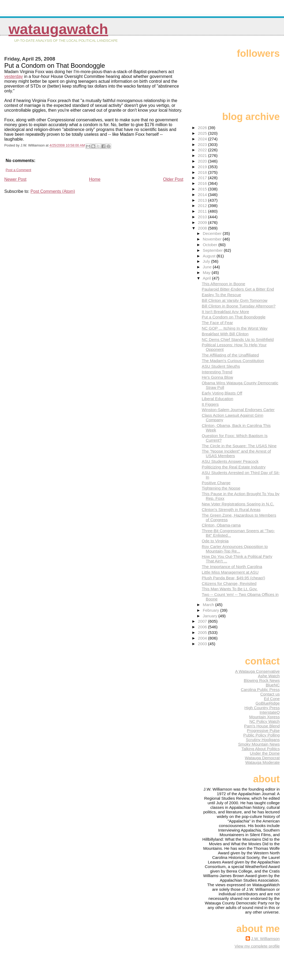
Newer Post (15, 179)
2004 (203, 638)
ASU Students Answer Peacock (230, 461)
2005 (203, 632)
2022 (203, 150)
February (211, 610)
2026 (203, 127)
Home (94, 179)
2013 (203, 200)
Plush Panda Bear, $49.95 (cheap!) (233, 578)
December (213, 233)
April (207, 278)
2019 (203, 166)
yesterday (13, 76)
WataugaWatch (58, 29)
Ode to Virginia (215, 541)
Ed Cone (272, 698)
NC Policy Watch (264, 721)
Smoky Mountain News (259, 744)
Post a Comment (18, 170)
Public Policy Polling (261, 735)
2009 (203, 222)
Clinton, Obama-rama (221, 525)
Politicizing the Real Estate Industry (234, 467)
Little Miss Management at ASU (230, 572)
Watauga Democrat (262, 758)
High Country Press (262, 707)
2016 (203, 183)
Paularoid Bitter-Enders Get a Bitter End (238, 289)
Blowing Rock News (262, 680)
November (213, 239)
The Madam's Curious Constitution (233, 360)
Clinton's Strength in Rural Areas (231, 509)
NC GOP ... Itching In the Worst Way (234, 328)
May (207, 272)
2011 (203, 211)
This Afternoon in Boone (223, 283)
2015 (203, 189)
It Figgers (210, 404)
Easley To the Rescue (221, 294)
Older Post (173, 179)
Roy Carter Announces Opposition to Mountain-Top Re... (235, 548)
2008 (203, 228)
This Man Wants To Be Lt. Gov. (229, 589)
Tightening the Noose (221, 488)
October (210, 244)
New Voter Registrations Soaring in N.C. (238, 504)
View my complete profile (257, 946)
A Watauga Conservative (257, 671)
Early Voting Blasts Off (222, 393)
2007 (203, 621)
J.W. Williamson (265, 938)
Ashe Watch (269, 676)
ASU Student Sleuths (221, 366)
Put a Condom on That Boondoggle (234, 317)
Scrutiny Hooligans (263, 739)
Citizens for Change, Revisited (229, 583)
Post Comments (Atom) (53, 191)
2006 (203, 627)
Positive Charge (216, 482)
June (208, 267)
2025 (203, 133)
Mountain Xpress (264, 717)
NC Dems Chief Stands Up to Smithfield (238, 339)
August (210, 256)
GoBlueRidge (268, 703)
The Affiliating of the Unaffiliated (230, 355)
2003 (203, 643)
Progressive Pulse (263, 730)
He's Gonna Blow (217, 377)
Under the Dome (265, 753)
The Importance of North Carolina (232, 566)
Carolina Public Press (260, 689)
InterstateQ (270, 712)
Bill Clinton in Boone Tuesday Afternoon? (238, 306)
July (207, 261)
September (213, 250)
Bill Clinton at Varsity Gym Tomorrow (234, 300)
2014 (203, 194)
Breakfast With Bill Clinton (225, 334)
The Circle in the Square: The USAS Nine (239, 446)
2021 (203, 155)
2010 (203, 217)
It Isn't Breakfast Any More (225, 311)
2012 (203, 205)
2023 (203, 144)
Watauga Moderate (262, 762)
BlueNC (273, 685)
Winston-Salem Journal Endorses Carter (238, 409)
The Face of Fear (217, 322)
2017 (203, 177)
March (209, 604)
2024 (203, 139)
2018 (203, 172)
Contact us (270, 694)
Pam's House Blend (262, 726)
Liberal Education (217, 398)
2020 (203, 161)
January (210, 616)
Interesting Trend (217, 372)
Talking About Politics (260, 748)
